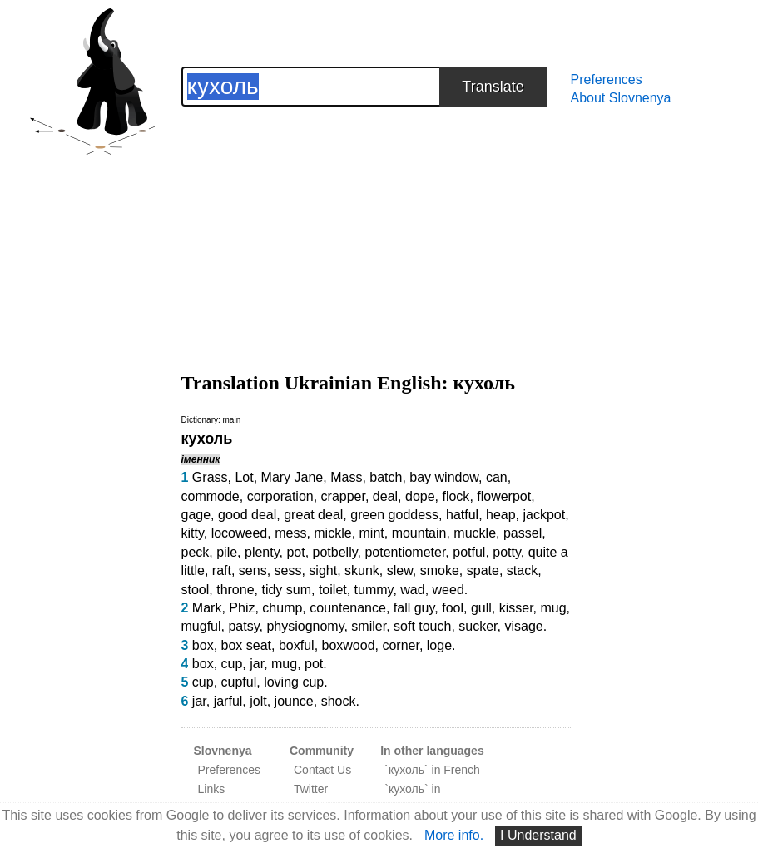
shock (338, 701)
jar (257, 664)
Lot (244, 477)
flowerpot (504, 496)
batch (385, 477)
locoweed (239, 533)
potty (507, 552)
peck (195, 552)
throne (235, 590)
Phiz (242, 608)
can (497, 477)
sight (323, 570)
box (203, 645)
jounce (294, 701)
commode (210, 496)
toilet (333, 590)
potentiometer (404, 552)
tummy (374, 590)
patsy (243, 626)
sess (288, 570)
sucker (477, 626)
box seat (246, 645)
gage (196, 515)
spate (483, 570)
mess (290, 533)
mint (371, 533)
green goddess (394, 515)
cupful (239, 682)
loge (439, 645)
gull (481, 608)
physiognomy (305, 626)
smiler (368, 626)
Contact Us (322, 769)
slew (400, 570)
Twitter (311, 789)
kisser (516, 608)
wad (412, 590)
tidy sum (286, 590)
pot (295, 552)
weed (448, 590)
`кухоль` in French (432, 769)
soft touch (422, 626)
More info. (453, 835)
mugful (201, 626)
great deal (313, 515)
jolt (258, 701)
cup (232, 664)
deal (385, 496)
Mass (346, 477)
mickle (332, 533)
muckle (474, 533)
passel (522, 533)
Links (211, 789)
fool (452, 608)
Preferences (606, 79)
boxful (297, 645)
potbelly (335, 552)
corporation (280, 496)
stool (195, 590)
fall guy (414, 608)
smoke (439, 570)
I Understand (538, 835)
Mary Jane (292, 477)
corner (400, 645)
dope (420, 496)
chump (282, 608)
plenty (262, 552)
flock (455, 496)
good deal (247, 515)
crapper (343, 496)
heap (501, 515)
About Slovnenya (621, 98)
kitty (192, 533)
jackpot (544, 515)
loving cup (294, 682)
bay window (443, 477)
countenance (348, 608)
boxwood (348, 645)
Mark (207, 608)
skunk (361, 570)
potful (469, 552)
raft (221, 570)
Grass (210, 477)
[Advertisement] (376, 223)
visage (523, 626)
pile (226, 552)
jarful (228, 701)
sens (253, 570)
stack (522, 570)
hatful (462, 515)
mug (553, 608)
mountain (419, 533)
